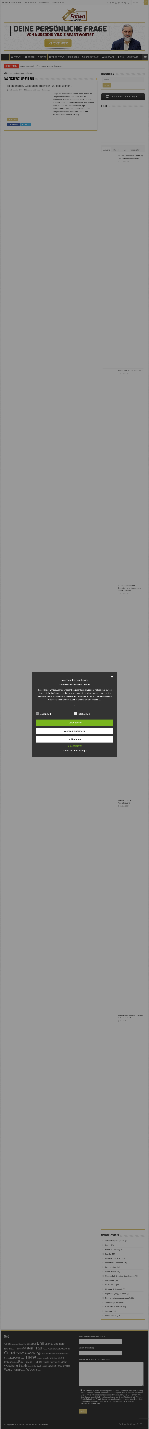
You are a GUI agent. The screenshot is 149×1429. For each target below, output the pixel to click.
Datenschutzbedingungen (74, 750)
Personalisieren (74, 746)
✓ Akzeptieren (74, 722)
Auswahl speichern (74, 731)
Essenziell (43, 713)
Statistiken (82, 713)
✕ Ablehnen (74, 739)
